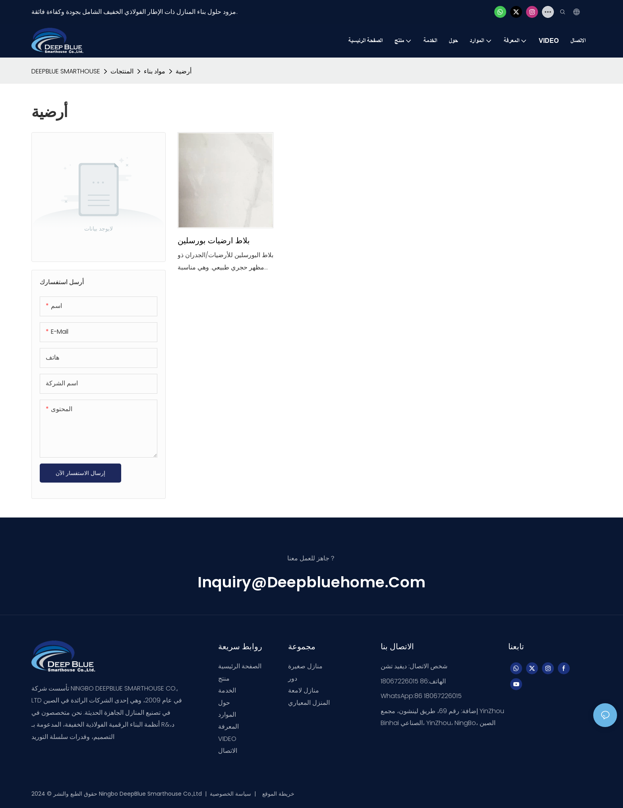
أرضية (184, 71)
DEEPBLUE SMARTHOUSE (65, 71)
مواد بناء (154, 71)
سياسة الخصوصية (231, 794)
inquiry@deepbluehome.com (311, 582)
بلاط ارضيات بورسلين (214, 240)
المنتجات (122, 71)
